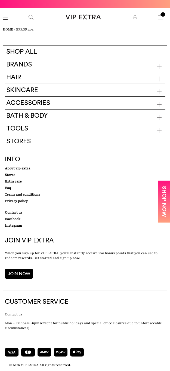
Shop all (21, 51)
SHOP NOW (164, 201)
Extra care (13, 181)
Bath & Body (27, 115)
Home (8, 29)
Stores (18, 141)
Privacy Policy (16, 201)
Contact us (13, 314)
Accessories (28, 103)
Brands (19, 64)
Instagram (13, 225)
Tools (17, 128)
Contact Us (13, 212)
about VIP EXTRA (17, 168)
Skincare (22, 90)
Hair (13, 77)
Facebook (12, 219)
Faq (8, 188)
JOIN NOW (19, 274)
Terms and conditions (22, 194)
